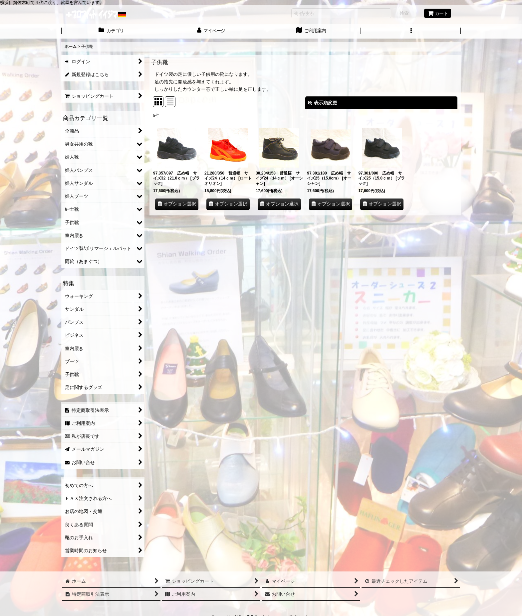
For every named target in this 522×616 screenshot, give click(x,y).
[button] (411, 31)
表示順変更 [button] (322, 102)
